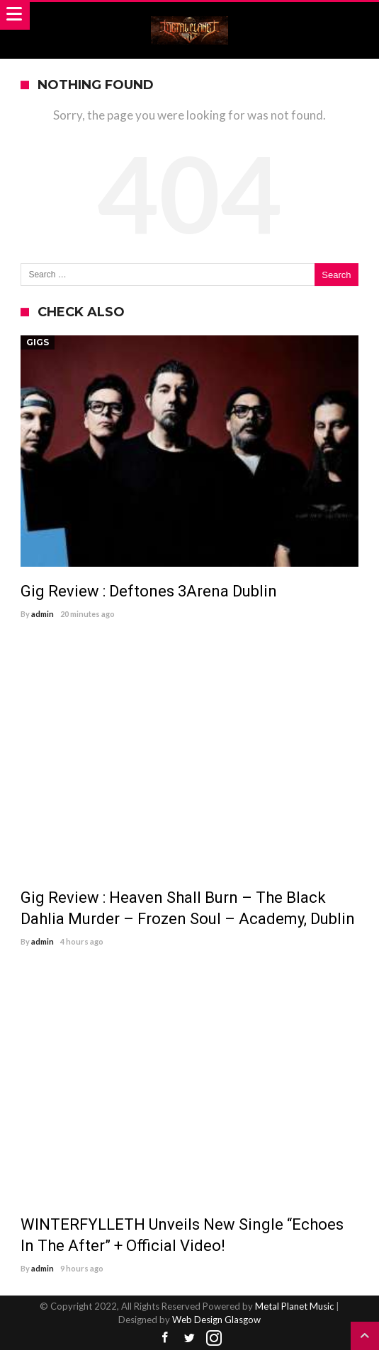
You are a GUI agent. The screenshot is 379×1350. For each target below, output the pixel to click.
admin (42, 613)
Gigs (37, 342)
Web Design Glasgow (216, 1319)
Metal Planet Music (294, 1306)
